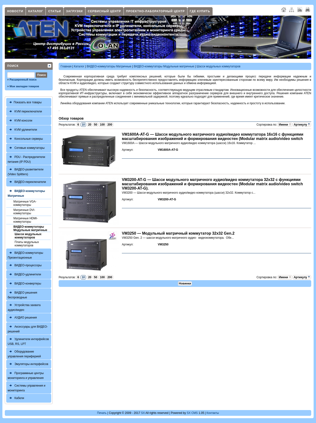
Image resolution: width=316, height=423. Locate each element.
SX (143, 413)
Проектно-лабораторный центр (155, 11)
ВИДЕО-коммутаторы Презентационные (25, 254)
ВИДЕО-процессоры (25, 265)
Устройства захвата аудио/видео (24, 307)
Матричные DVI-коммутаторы (24, 211)
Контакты (213, 413)
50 (95, 124)
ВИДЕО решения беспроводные (22, 294)
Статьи (54, 11)
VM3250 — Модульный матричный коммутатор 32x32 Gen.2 (178, 233)
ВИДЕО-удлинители (24, 275)
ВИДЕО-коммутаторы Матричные (26, 192)
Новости (15, 11)
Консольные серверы (25, 139)
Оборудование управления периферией (24, 353)
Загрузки (74, 11)
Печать (102, 413)
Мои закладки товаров (24, 86)
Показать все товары (25, 102)
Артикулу (302, 124)
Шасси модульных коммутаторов (28, 235)
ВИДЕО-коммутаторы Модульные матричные (30, 228)
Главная (66, 66)
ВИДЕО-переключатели (27, 182)
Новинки (185, 283)
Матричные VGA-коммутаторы (24, 203)
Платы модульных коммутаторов (27, 243)
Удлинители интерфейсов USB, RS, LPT (28, 341)
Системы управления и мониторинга (26, 387)
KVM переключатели (25, 112)
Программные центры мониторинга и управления (26, 375)
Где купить (200, 11)
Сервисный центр (104, 11)
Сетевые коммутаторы (26, 148)
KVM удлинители (22, 130)
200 (109, 124)
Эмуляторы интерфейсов (28, 364)
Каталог (35, 11)
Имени (285, 124)
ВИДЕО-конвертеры (24, 284)
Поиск (13, 66)
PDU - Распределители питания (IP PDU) (26, 158)
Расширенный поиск (23, 79)
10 (83, 124)
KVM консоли (20, 121)
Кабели (16, 398)
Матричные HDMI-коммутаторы (25, 220)
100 (102, 124)
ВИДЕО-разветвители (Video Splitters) (26, 171)
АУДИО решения (22, 318)
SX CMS (192, 413)
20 (89, 124)
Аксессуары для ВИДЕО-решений (28, 328)
